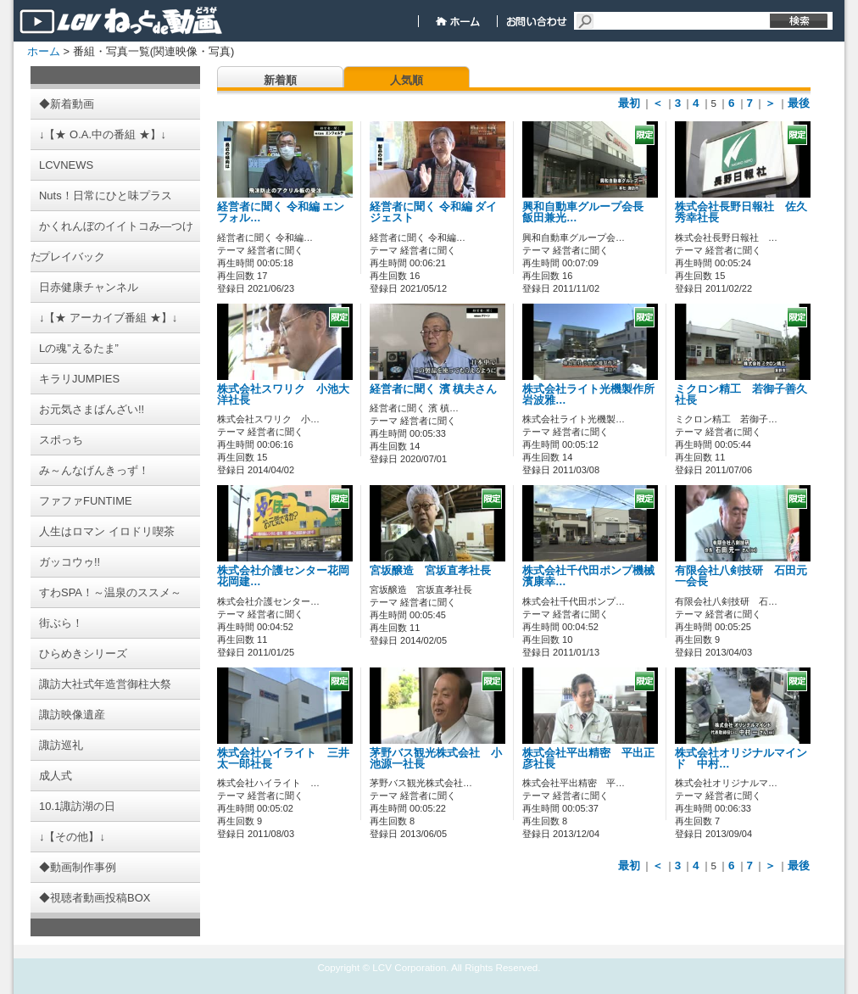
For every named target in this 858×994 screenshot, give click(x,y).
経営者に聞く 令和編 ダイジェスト (433, 212)
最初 (629, 103)
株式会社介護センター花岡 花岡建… (288, 576)
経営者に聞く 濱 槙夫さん (433, 389)
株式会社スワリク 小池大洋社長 (283, 394)
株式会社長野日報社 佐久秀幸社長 (741, 212)
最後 (799, 103)
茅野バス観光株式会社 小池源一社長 (436, 758)
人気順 (406, 80)
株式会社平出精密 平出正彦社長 (588, 758)
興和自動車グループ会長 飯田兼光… (588, 212)
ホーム (43, 51)
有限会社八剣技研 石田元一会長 (741, 576)
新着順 (280, 80)
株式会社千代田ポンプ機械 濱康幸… (594, 576)
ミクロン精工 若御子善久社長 (741, 394)
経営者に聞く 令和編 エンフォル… (280, 212)
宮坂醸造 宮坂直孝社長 (430, 571)
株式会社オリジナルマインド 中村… (741, 758)
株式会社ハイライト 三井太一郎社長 (283, 758)
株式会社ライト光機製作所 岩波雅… (594, 394)
